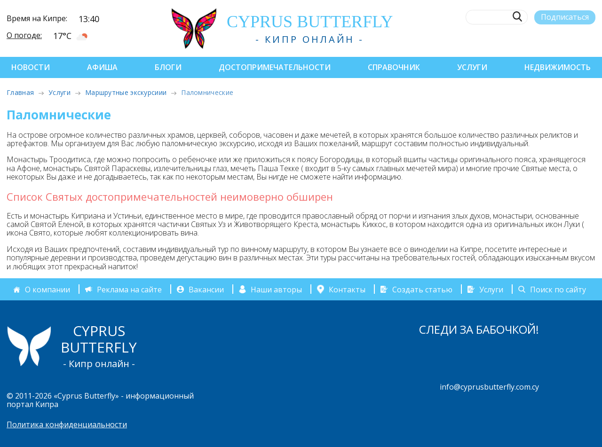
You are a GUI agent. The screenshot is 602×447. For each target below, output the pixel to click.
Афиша (102, 67)
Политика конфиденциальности (67, 424)
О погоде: (24, 35)
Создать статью (422, 289)
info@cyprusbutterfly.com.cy (489, 387)
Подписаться (565, 17)
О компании (47, 289)
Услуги (472, 67)
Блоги (168, 67)
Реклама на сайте (129, 289)
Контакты (347, 289)
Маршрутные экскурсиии (125, 92)
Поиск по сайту (558, 289)
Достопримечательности (275, 67)
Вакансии (206, 289)
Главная (20, 92)
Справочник (394, 67)
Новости (30, 67)
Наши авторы (276, 289)
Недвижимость (557, 67)
